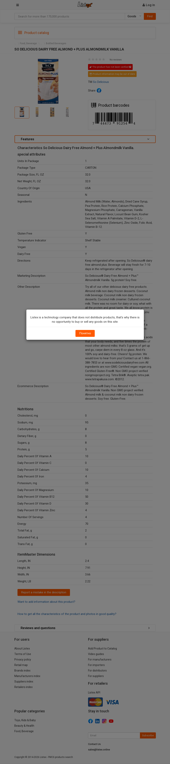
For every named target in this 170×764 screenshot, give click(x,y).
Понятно (85, 333)
